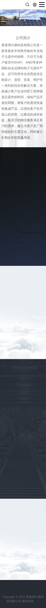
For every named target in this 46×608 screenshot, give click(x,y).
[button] (1, 13)
